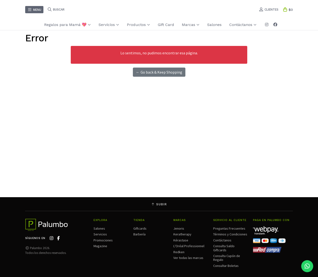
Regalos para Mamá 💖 (67, 24)
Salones (214, 24)
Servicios (109, 24)
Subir (159, 204)
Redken (178, 252)
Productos (138, 24)
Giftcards (140, 228)
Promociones (103, 240)
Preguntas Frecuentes (229, 228)
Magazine (100, 246)
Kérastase (180, 240)
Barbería (139, 234)
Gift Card (166, 24)
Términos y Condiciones (230, 234)
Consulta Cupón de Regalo (226, 258)
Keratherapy (182, 234)
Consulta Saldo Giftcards (224, 248)
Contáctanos (243, 24)
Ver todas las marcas (188, 258)
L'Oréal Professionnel (188, 246)
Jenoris (178, 228)
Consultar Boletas (226, 266)
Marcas (191, 24)
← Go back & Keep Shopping (159, 72)
